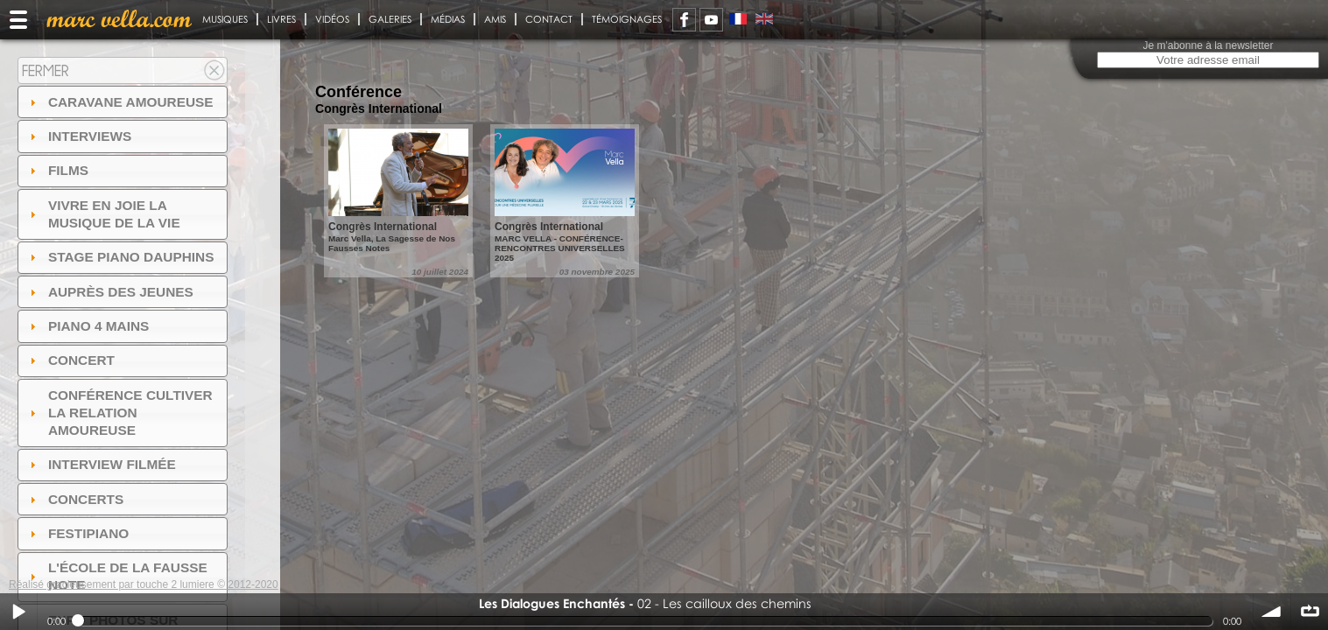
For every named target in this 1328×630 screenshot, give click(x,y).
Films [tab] (56, 170)
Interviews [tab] (78, 136)
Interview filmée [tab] (100, 464)
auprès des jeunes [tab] (109, 291)
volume (1272, 611)
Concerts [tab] (74, 499)
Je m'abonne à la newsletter (1207, 45)
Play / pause (18, 611)
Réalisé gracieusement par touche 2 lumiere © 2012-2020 (143, 584)
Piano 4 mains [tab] (87, 325)
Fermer (45, 70)
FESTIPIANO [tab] (77, 533)
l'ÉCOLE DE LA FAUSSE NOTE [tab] (116, 576)
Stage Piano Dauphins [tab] (119, 256)
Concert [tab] (70, 360)
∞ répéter (1309, 611)
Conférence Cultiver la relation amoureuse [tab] (119, 413)
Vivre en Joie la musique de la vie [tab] (102, 214)
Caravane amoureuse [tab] (119, 101)
